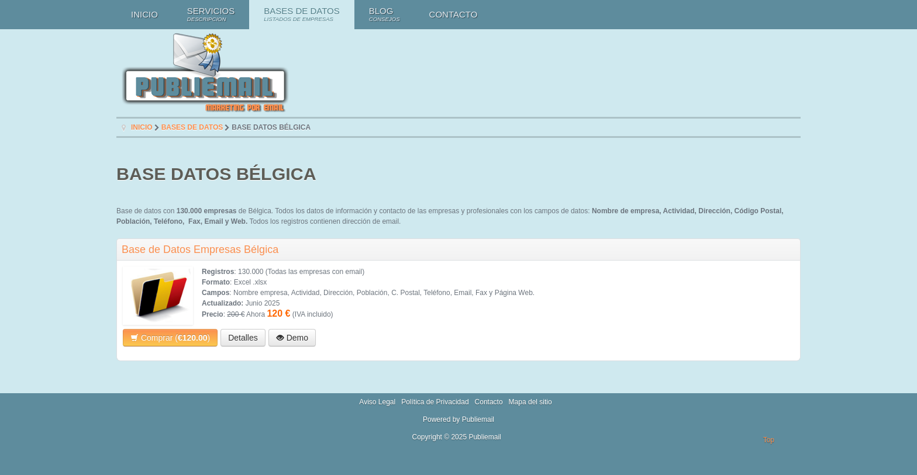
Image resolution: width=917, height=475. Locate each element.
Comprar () (170, 337)
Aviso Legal (377, 402)
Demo (292, 337)
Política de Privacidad (434, 402)
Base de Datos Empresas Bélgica (200, 249)
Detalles (243, 337)
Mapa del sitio (530, 402)
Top (768, 440)
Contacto (489, 402)
